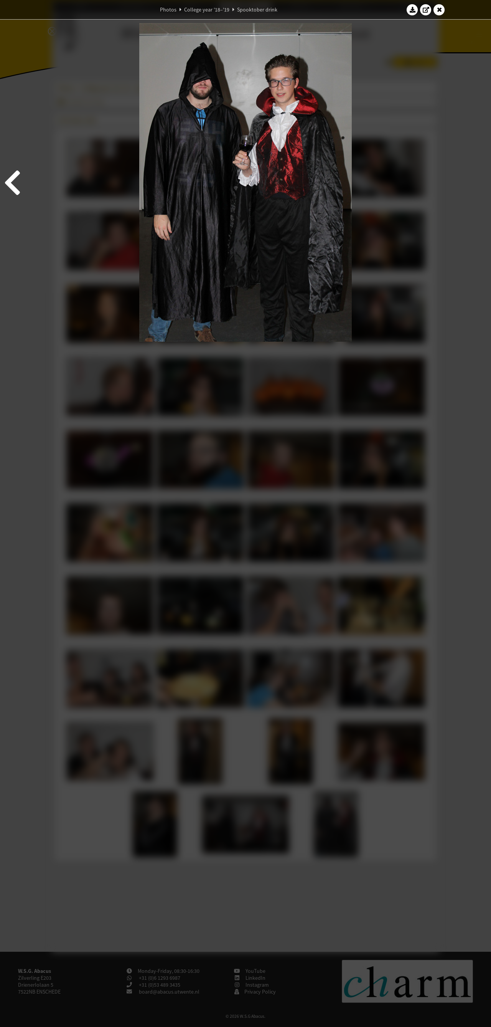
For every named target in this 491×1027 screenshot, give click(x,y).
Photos (168, 9)
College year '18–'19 (206, 9)
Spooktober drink (257, 9)
